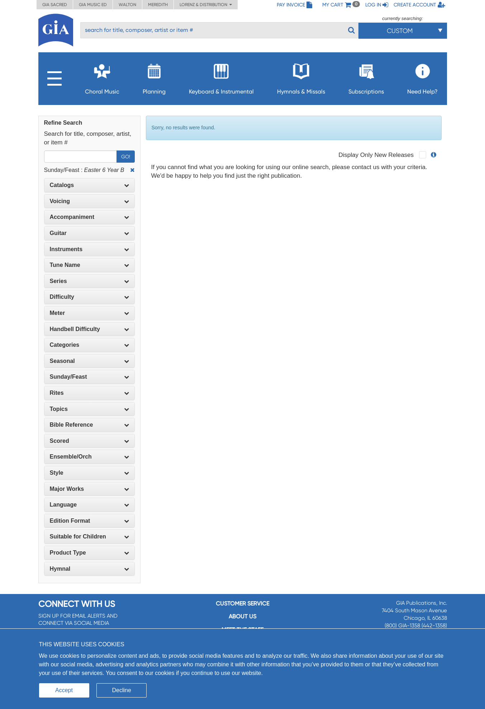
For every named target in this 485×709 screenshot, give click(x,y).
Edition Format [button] (89, 521)
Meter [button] (89, 313)
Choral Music (102, 77)
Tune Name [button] (89, 265)
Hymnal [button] (89, 569)
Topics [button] (89, 409)
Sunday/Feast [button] (89, 377)
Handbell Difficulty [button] (89, 329)
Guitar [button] (89, 233)
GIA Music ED (93, 4)
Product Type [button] (89, 553)
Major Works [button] (89, 489)
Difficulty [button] (89, 297)
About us (242, 616)
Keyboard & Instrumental (221, 77)
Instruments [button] (89, 249)
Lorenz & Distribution (206, 4)
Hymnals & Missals (301, 77)
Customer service (242, 603)
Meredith (158, 4)
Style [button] (89, 473)
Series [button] (89, 281)
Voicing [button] (89, 201)
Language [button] (89, 505)
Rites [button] (89, 393)
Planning (154, 77)
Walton (127, 4)
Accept (64, 690)
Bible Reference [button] (89, 425)
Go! (125, 156)
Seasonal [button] (89, 361)
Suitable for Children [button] (89, 536)
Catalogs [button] (89, 185)
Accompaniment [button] (89, 217)
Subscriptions (366, 77)
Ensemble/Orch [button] (89, 457)
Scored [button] (89, 441)
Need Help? (422, 77)
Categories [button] (89, 345)
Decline (121, 690)
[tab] (89, 185)
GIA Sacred (54, 4)
